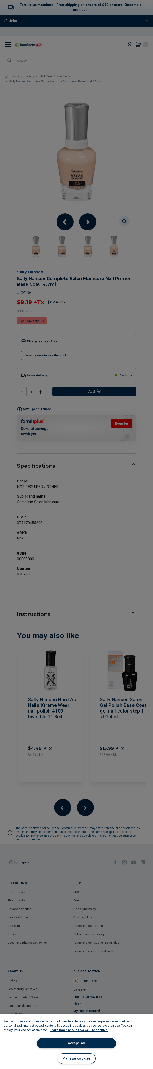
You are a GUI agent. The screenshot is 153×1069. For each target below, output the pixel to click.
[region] (76, 1041)
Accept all (76, 1043)
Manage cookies (76, 1058)
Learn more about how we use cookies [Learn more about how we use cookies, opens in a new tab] (79, 1030)
